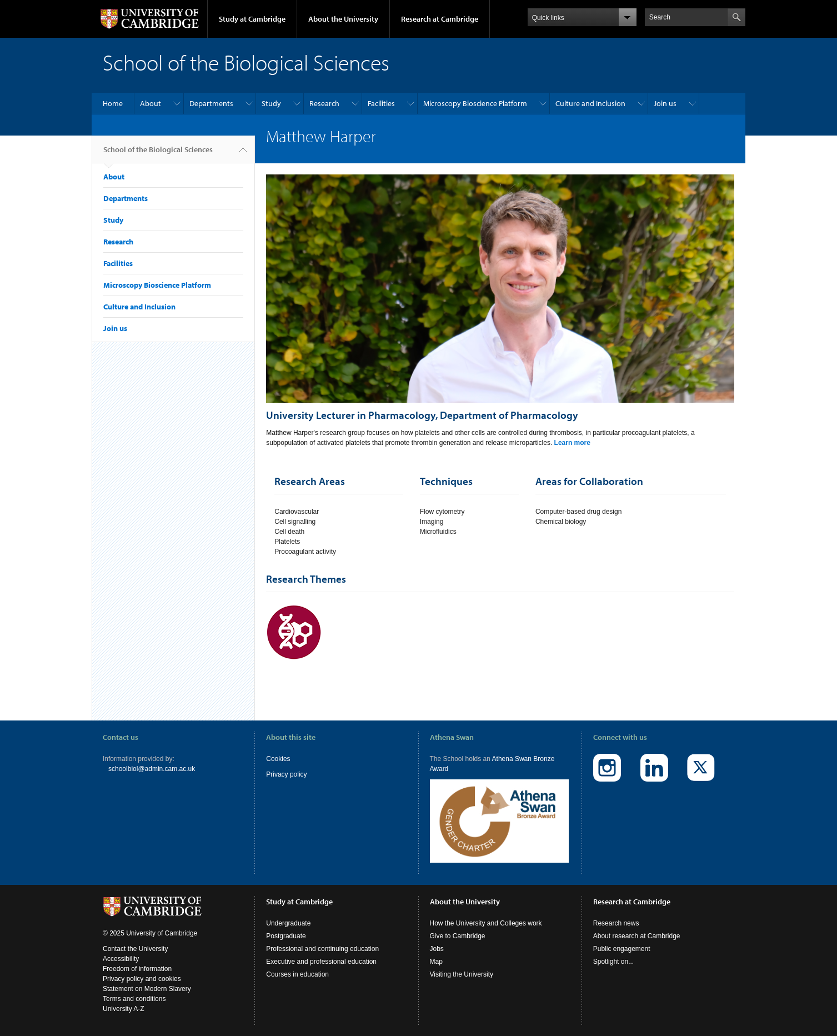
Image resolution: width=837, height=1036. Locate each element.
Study (271, 103)
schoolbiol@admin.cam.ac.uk (151, 769)
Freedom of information (137, 969)
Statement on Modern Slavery (147, 989)
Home (113, 103)
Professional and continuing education (322, 949)
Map (436, 961)
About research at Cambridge (636, 936)
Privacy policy (286, 774)
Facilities (381, 103)
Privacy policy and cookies (142, 979)
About (150, 103)
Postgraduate (285, 936)
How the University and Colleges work (486, 923)
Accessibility (121, 959)
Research (324, 103)
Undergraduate (288, 923)
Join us (665, 103)
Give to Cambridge (457, 936)
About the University (343, 19)
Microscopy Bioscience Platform (475, 103)
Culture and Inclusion (590, 103)
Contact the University (135, 949)
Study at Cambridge (252, 19)
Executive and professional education (321, 961)
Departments (211, 103)
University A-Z (123, 1009)
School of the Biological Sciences (158, 153)
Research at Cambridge (439, 19)
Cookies (278, 759)
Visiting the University (462, 974)
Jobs (437, 949)
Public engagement (621, 949)
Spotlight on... (613, 961)
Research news (616, 923)
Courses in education (297, 974)
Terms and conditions (134, 999)
